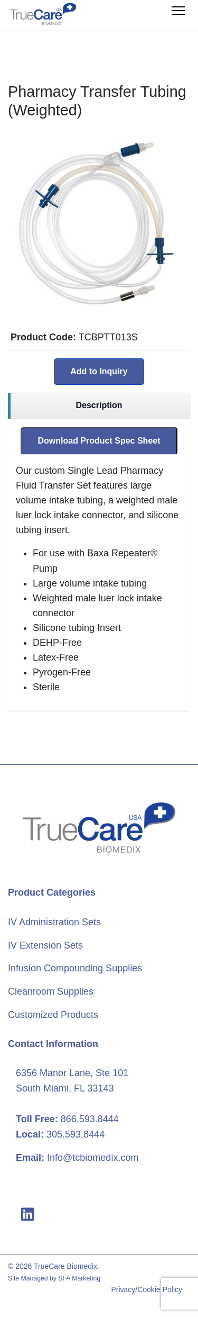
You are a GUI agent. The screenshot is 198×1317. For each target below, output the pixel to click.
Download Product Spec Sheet (98, 440)
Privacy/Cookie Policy (146, 1289)
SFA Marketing (79, 1278)
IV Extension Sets (45, 945)
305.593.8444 (75, 1134)
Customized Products (53, 1014)
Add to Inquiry (98, 371)
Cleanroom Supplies (50, 991)
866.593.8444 (90, 1119)
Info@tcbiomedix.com (92, 1157)
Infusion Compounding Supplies (75, 968)
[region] (99, 406)
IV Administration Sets (54, 922)
